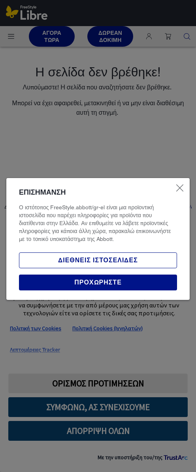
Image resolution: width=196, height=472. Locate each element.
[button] (98, 282)
